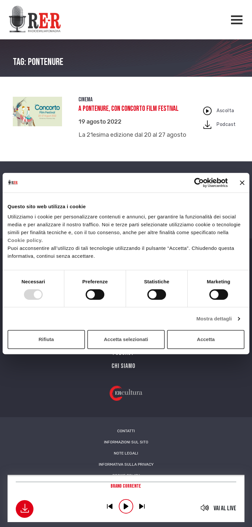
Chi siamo (124, 366)
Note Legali (126, 453)
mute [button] (205, 507)
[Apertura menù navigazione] (237, 20)
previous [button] (110, 506)
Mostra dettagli (214, 318)
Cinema (85, 99)
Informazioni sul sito (126, 442)
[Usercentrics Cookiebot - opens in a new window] (199, 183)
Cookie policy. (25, 240)
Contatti (126, 431)
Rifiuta (46, 339)
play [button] (126, 506)
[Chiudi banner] (242, 182)
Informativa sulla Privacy (126, 464)
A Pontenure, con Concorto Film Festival (128, 108)
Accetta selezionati (126, 339)
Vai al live (225, 508)
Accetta (206, 339)
